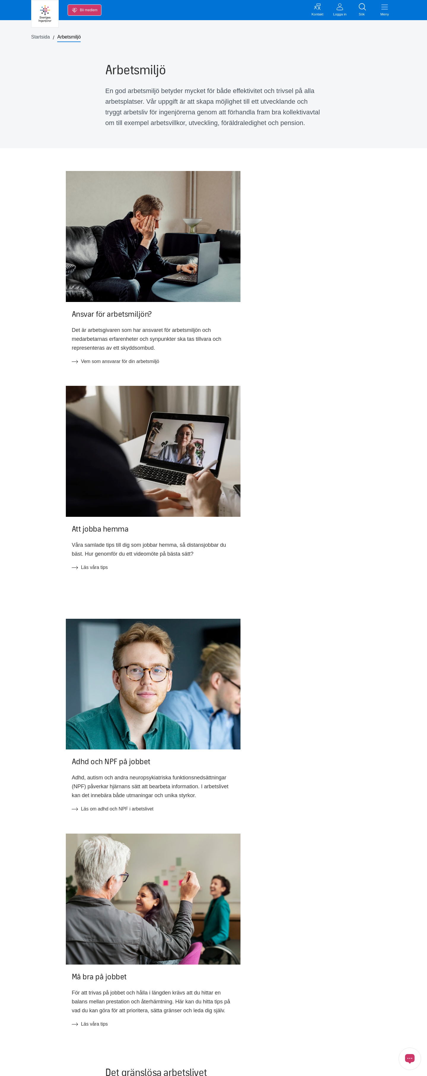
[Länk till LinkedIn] (305, 1038)
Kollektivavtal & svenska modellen (150, 996)
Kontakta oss (294, 995)
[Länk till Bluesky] (355, 1038)
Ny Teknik (124, 1021)
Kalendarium (50, 1021)
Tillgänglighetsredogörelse (218, 1046)
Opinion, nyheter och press (65, 1033)
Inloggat (288, 1007)
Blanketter (125, 1009)
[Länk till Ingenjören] (388, 1038)
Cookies (243, 1065)
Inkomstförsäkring (55, 1009)
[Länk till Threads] (371, 1038)
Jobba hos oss (206, 996)
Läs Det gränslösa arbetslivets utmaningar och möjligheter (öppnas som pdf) (198, 682)
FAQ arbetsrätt (129, 1046)
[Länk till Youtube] (322, 1038)
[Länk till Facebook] (288, 1038)
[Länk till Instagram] (338, 1038)
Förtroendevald (207, 1009)
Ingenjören (202, 1021)
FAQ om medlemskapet (139, 1033)
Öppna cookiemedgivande (286, 1065)
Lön (41, 996)
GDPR (220, 1065)
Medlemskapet (52, 1046)
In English (201, 1033)
